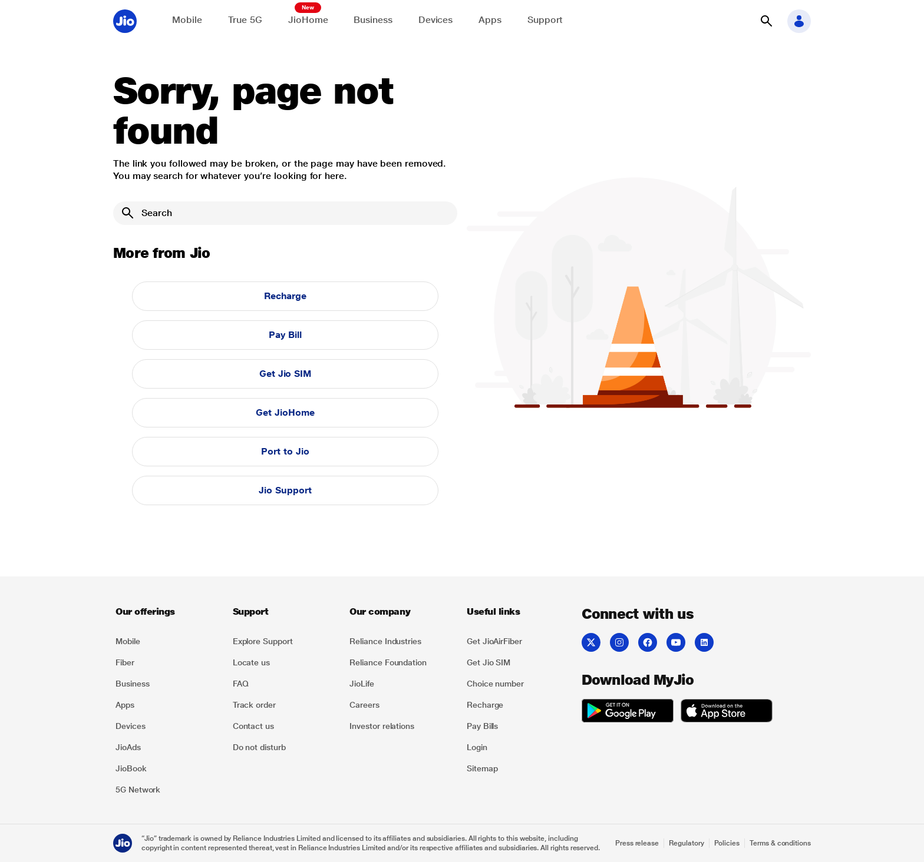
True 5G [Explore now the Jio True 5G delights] (245, 19)
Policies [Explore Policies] (727, 843)
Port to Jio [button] (285, 451)
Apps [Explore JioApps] (489, 19)
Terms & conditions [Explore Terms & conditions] (780, 843)
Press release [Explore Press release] (637, 843)
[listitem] (167, 641)
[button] (766, 21)
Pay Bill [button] (285, 334)
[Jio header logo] (125, 21)
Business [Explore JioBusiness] (373, 19)
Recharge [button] (285, 295)
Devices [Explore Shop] (435, 19)
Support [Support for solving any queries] (545, 19)
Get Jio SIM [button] (285, 373)
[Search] (285, 213)
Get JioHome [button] (285, 412)
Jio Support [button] (285, 490)
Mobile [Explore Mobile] (187, 19)
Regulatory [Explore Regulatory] (686, 843)
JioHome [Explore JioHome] (308, 19)
